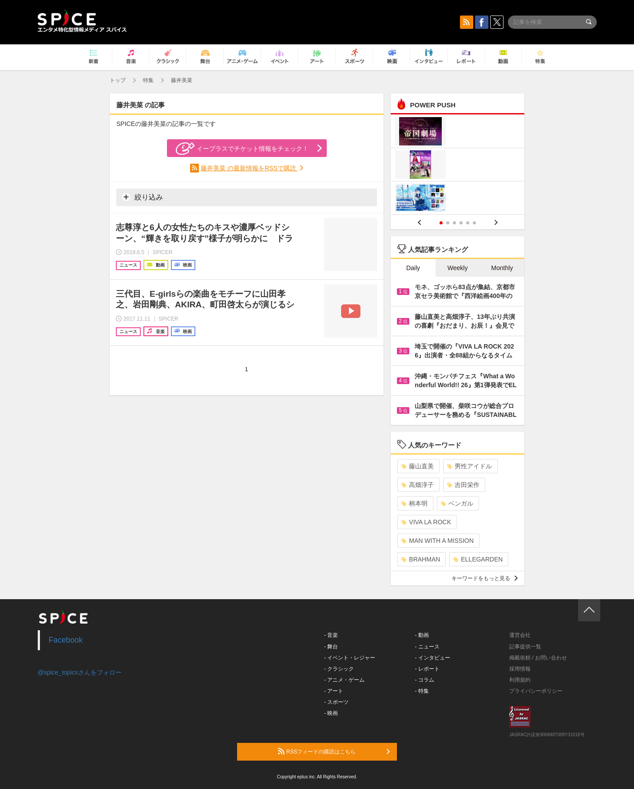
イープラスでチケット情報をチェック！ (242, 148)
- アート (333, 691)
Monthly (502, 267)
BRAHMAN (420, 559)
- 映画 (331, 713)
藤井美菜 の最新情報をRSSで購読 (249, 168)
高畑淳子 (417, 484)
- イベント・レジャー (349, 658)
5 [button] (467, 222)
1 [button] (441, 222)
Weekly (458, 267)
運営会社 (520, 635)
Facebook (66, 640)
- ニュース (427, 647)
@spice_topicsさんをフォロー (80, 672)
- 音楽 (331, 635)
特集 (148, 80)
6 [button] (474, 222)
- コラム (424, 680)
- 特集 (422, 691)
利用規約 (520, 680)
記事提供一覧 (525, 647)
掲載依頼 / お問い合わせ (538, 658)
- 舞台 (331, 647)
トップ (118, 80)
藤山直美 (417, 466)
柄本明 (414, 503)
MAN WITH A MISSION (437, 540)
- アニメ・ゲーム (344, 680)
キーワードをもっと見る (485, 578)
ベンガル (457, 503)
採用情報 (520, 669)
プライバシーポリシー (536, 691)
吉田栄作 (463, 484)
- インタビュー (432, 658)
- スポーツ (336, 702)
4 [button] (461, 222)
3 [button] (454, 222)
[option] (457, 165)
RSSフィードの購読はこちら (334, 751)
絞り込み (142, 197)
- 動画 (422, 635)
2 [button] (447, 222)
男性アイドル (469, 466)
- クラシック (339, 669)
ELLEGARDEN (478, 559)
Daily (413, 267)
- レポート (427, 669)
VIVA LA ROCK (426, 522)
